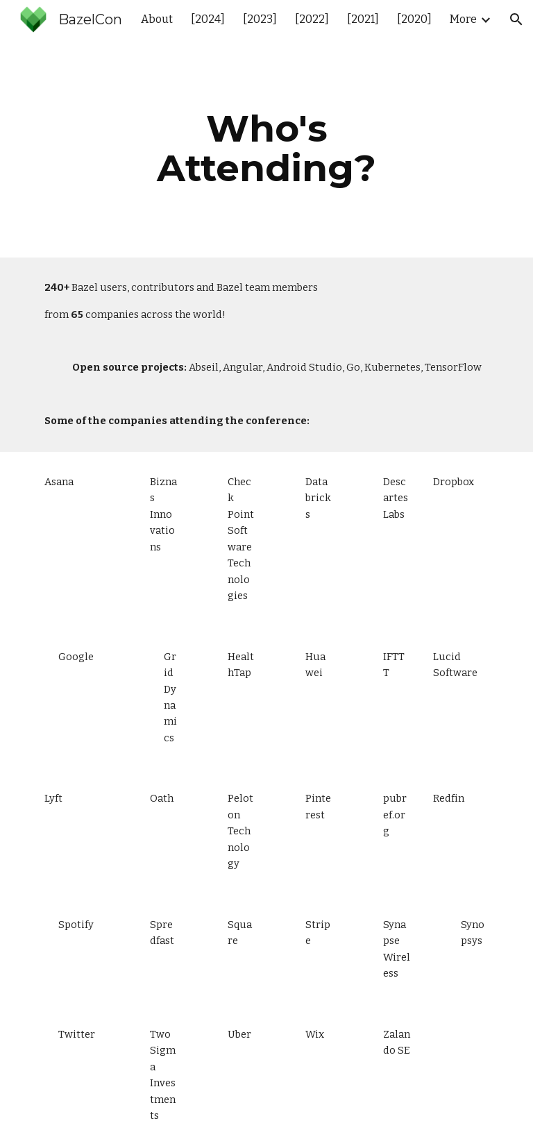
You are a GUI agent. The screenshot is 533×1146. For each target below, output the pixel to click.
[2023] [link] (260, 19)
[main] (266, 148)
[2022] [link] (312, 19)
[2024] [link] (208, 19)
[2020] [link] (414, 19)
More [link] (463, 19)
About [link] (157, 19)
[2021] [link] (363, 19)
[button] (516, 19)
